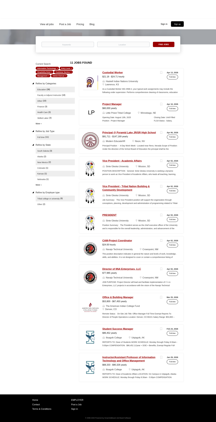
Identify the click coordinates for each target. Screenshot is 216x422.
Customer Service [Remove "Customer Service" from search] (63, 72)
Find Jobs (164, 44)
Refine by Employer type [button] (47, 192)
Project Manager (112, 104)
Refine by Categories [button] (45, 83)
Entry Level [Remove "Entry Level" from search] (65, 68)
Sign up (177, 24)
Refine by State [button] (43, 145)
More (38, 124)
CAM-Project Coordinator (117, 240)
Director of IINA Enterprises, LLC (121, 269)
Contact (36, 404)
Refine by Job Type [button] (44, 131)
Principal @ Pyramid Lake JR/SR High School (129, 132)
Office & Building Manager (117, 297)
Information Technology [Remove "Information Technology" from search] (46, 68)
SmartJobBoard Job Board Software (117, 418)
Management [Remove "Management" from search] (42, 76)
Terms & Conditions (41, 409)
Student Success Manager (117, 329)
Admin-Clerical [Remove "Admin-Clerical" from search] (58, 76)
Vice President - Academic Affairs (122, 160)
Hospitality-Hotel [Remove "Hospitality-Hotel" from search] (43, 72)
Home (35, 400)
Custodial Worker (112, 72)
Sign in (164, 24)
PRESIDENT (109, 215)
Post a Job (76, 404)
